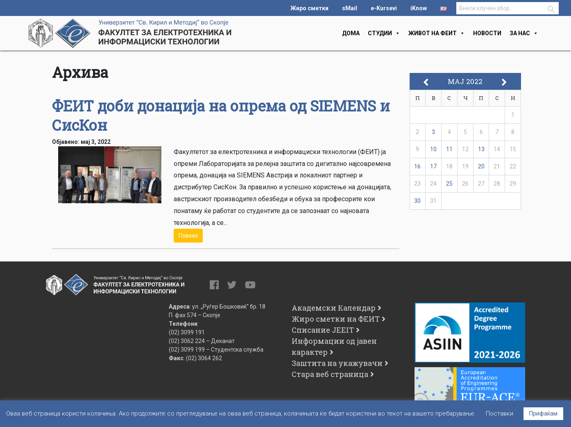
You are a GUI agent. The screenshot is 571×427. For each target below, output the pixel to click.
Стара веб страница (330, 374)
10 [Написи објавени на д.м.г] (433, 149)
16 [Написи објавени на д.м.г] (417, 166)
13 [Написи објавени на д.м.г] (481, 149)
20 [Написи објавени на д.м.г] (481, 166)
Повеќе (188, 235)
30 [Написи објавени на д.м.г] (417, 201)
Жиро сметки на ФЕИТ (336, 319)
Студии (384, 33)
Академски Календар (334, 308)
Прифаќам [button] (543, 413)
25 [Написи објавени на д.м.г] (449, 183)
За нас (524, 33)
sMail (349, 8)
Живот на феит (436, 33)
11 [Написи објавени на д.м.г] (449, 149)
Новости (487, 33)
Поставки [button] (499, 413)
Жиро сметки (309, 8)
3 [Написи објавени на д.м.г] (433, 132)
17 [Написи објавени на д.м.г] (433, 166)
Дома (351, 33)
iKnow (418, 8)
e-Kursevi (384, 8)
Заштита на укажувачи (337, 363)
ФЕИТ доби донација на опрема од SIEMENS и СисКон (221, 115)
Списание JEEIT (323, 330)
